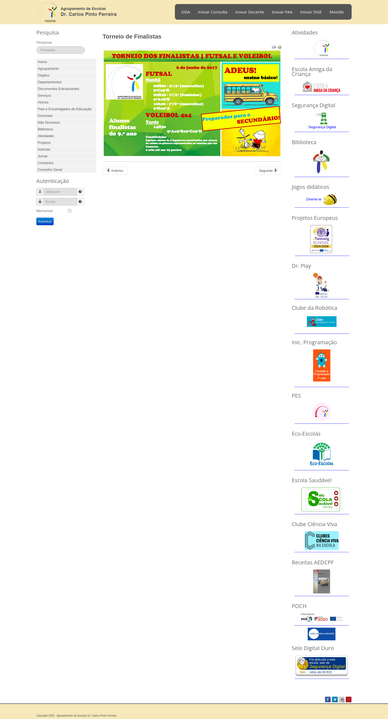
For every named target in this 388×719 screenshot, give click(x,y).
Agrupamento (48, 69)
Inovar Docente (249, 12)
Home (42, 62)
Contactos (46, 163)
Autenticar (45, 221)
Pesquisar (44, 42)
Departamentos (50, 82)
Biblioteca (45, 129)
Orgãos (43, 75)
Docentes (45, 116)
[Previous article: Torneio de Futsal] (115, 171)
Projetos (44, 143)
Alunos (43, 102)
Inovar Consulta (212, 12)
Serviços (44, 95)
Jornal (42, 156)
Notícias (44, 149)
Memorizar (44, 211)
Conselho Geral (50, 170)
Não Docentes (49, 122)
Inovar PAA (282, 12)
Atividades (46, 136)
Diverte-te (313, 199)
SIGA (185, 12)
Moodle (337, 12)
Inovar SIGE (311, 12)
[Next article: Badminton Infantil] (268, 171)
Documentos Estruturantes (58, 89)
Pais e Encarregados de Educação (65, 109)
